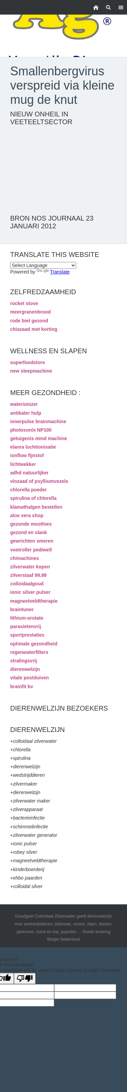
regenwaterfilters (29, 652)
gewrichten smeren (32, 541)
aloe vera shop (26, 515)
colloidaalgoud (27, 583)
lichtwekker (23, 464)
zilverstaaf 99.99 (28, 575)
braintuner (22, 609)
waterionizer (24, 404)
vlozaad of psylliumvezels (39, 481)
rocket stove (24, 303)
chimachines (24, 558)
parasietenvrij (25, 626)
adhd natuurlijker (29, 472)
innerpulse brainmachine (38, 421)
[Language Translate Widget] (43, 265)
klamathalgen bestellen (36, 507)
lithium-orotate (26, 618)
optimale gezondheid (33, 643)
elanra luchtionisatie (33, 447)
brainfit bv (21, 686)
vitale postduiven (29, 677)
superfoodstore (27, 362)
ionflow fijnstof (27, 455)
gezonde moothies (31, 524)
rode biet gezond (29, 320)
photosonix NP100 (30, 430)
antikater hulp (25, 413)
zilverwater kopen (30, 566)
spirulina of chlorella (33, 498)
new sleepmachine (31, 371)
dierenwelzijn (25, 669)
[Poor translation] (25, 978)
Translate (53, 272)
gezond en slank (28, 532)
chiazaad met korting (33, 329)
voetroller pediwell (31, 549)
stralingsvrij (23, 660)
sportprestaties (27, 635)
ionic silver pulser (30, 592)
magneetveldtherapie (34, 601)
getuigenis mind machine (38, 438)
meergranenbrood (30, 312)
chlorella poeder (28, 489)
